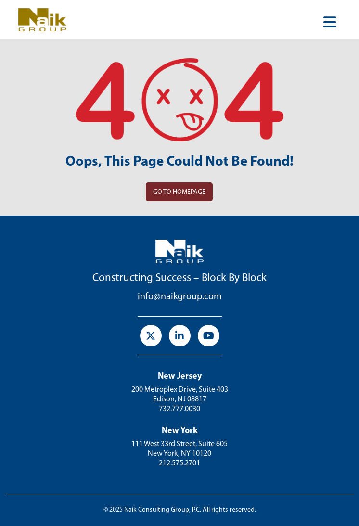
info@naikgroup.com (180, 297)
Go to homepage (179, 192)
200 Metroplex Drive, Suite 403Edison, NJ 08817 (179, 394)
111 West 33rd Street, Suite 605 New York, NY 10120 (179, 449)
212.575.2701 (179, 463)
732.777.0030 (179, 409)
